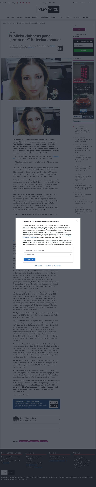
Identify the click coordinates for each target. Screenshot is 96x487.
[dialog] (48, 243)
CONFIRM (31, 259)
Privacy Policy (57, 266)
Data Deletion (38, 266)
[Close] (77, 221)
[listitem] (48, 250)
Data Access (48, 266)
